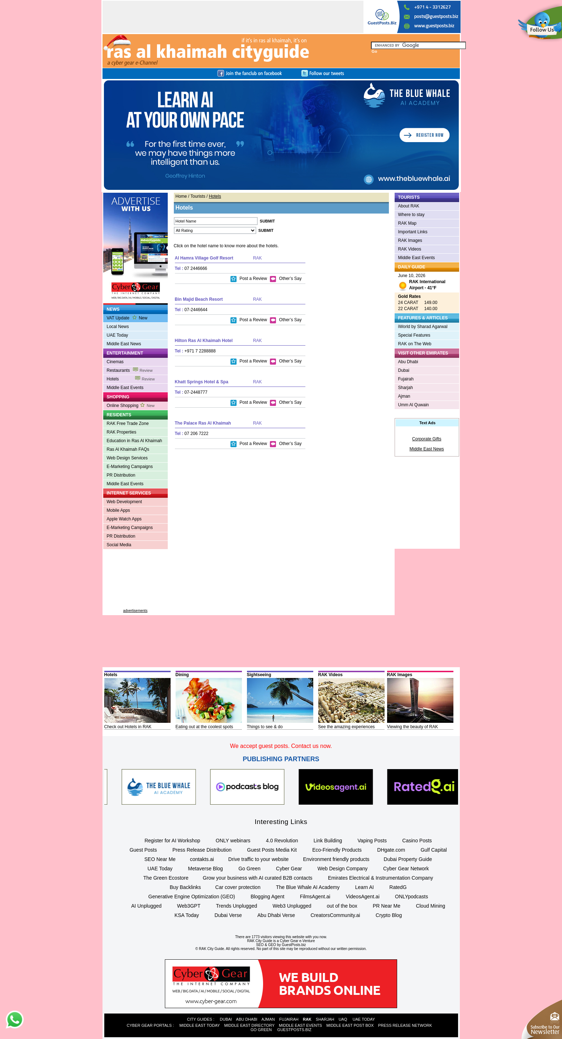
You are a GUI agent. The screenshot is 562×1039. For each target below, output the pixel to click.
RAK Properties (122, 432)
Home (181, 196)
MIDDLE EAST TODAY (199, 1025)
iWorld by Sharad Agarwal (423, 326)
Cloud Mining (430, 906)
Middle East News (124, 343)
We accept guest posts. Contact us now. (281, 746)
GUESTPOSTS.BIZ (294, 1030)
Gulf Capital (433, 850)
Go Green (249, 868)
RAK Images (410, 240)
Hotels (131, 379)
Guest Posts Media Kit (272, 850)
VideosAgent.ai (363, 896)
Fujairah (406, 379)
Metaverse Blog (205, 868)
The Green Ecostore (166, 878)
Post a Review (248, 278)
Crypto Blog (389, 915)
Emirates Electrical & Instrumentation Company (380, 878)
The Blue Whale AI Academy (307, 887)
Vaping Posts (372, 840)
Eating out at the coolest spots (204, 726)
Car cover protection (238, 887)
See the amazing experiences (346, 726)
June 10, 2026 (422, 282)
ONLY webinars (233, 840)
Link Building (328, 840)
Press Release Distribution (202, 850)
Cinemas (115, 361)
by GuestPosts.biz (291, 945)
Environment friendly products (336, 859)
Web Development (124, 501)
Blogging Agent (267, 896)
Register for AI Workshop (172, 840)
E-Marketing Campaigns (130, 466)
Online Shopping (131, 405)
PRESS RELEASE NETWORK (405, 1025)
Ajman (404, 396)
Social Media (119, 544)
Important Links (413, 231)
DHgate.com (391, 850)
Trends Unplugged (236, 906)
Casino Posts (417, 840)
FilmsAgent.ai (315, 896)
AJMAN (268, 1019)
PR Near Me (386, 906)
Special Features (414, 335)
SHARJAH (325, 1019)
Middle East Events (125, 387)
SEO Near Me (160, 859)
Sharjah (405, 387)
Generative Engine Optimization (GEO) (191, 896)
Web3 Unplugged (292, 906)
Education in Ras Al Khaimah (134, 440)
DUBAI (226, 1019)
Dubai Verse (228, 915)
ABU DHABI (246, 1019)
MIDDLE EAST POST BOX (349, 1025)
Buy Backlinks (185, 887)
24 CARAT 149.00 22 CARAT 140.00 (418, 302)
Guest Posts (143, 850)
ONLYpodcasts (411, 896)
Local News (118, 326)
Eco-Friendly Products (337, 850)
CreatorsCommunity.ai (335, 915)
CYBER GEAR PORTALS (149, 1025)
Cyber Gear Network (406, 868)
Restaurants (130, 370)
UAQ (343, 1019)
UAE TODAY (364, 1019)
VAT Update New (127, 317)
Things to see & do (265, 726)
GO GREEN (261, 1030)
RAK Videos (409, 249)
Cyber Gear (289, 868)
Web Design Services (127, 457)
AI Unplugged (146, 906)
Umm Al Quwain (413, 404)
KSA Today (187, 915)
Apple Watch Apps (124, 518)
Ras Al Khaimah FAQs (128, 449)
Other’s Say (285, 278)
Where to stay (411, 214)
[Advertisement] (135, 582)
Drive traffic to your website (258, 859)
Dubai (403, 370)
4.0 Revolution (282, 840)
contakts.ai (202, 859)
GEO (272, 945)
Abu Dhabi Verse (276, 915)
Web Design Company (343, 868)
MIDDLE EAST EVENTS (300, 1025)
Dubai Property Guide (408, 859)
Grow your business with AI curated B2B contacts (258, 878)
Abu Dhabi (408, 361)
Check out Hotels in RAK (128, 726)
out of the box (342, 906)
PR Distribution (121, 475)
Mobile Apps (118, 510)
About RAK (408, 206)
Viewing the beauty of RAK (412, 726)
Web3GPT (188, 906)
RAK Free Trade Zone (128, 423)
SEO (260, 945)
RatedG (397, 887)
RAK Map (407, 223)
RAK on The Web (415, 343)
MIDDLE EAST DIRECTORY (249, 1025)
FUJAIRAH (289, 1019)
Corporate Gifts (426, 438)
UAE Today (117, 335)
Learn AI (364, 887)
